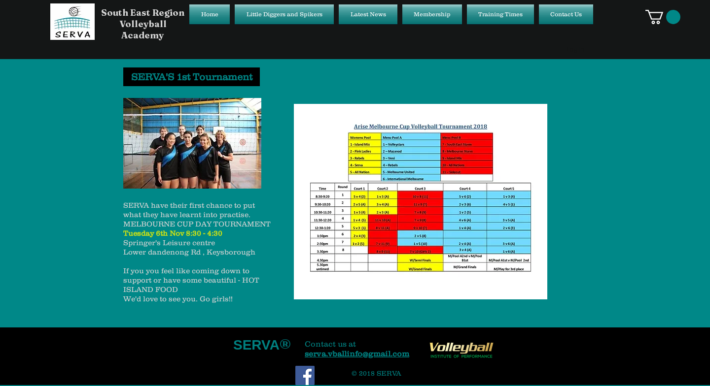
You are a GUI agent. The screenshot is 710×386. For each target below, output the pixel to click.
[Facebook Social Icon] (305, 375)
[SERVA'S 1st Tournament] (191, 76)
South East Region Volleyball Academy (142, 24)
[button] (662, 17)
